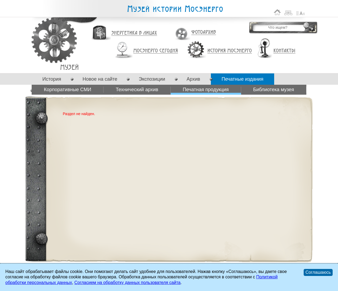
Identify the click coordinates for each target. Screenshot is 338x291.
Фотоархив (203, 32)
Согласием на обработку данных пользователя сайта (127, 282)
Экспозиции (152, 79)
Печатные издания (242, 79)
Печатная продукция (69, 67)
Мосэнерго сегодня (156, 51)
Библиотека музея (273, 89)
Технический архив (137, 89)
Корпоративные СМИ (67, 89)
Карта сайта (288, 12)
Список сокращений (300, 12)
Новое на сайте (100, 79)
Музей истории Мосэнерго (175, 9)
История (51, 79)
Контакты (284, 51)
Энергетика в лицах (134, 33)
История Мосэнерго (229, 51)
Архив (193, 79)
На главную (277, 12)
